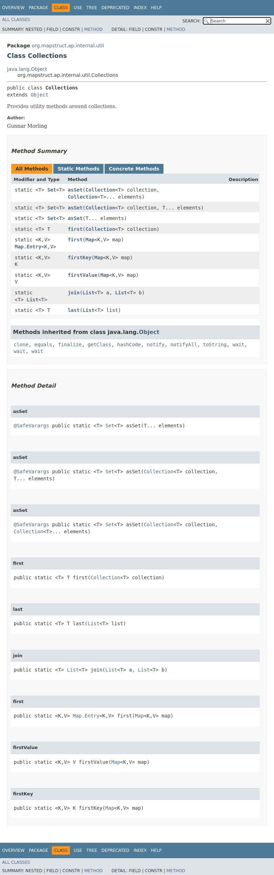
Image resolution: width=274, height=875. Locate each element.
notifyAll (184, 344)
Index (140, 7)
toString (215, 344)
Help (156, 7)
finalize (69, 344)
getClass (99, 344)
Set (51, 190)
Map (90, 239)
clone (21, 344)
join (74, 292)
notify (156, 344)
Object (39, 95)
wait (239, 344)
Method (93, 29)
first (75, 229)
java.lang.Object (27, 69)
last (74, 310)
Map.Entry (28, 246)
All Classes (16, 19)
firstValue (82, 275)
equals (43, 344)
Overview (13, 7)
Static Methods (78, 169)
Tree (91, 7)
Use (78, 7)
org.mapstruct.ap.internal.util (68, 45)
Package (38, 7)
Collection (100, 190)
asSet (75, 190)
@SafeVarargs (31, 425)
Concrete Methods (134, 169)
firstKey (79, 257)
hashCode (129, 344)
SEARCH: (191, 21)
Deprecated (115, 7)
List (33, 299)
